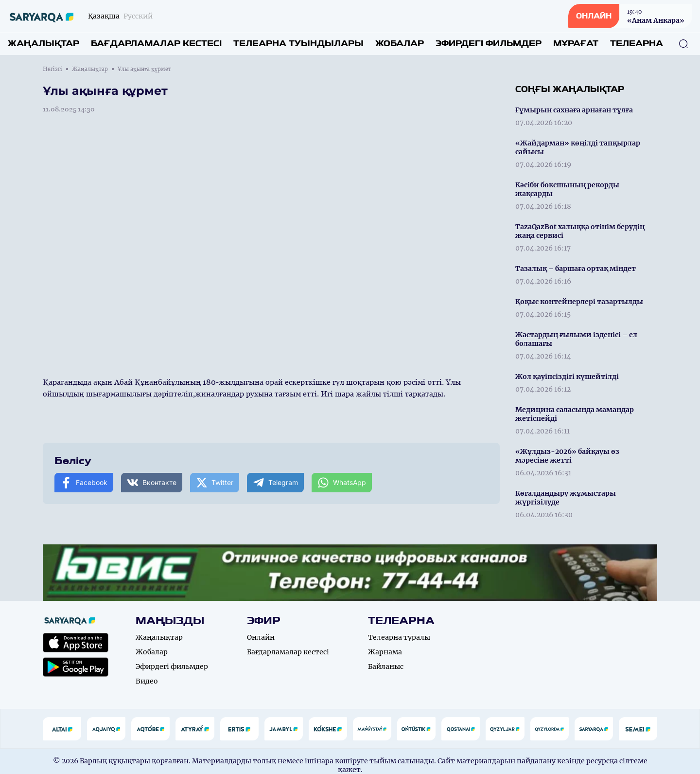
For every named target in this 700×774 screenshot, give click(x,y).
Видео (147, 681)
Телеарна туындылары (298, 43)
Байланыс (385, 666)
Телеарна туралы (399, 637)
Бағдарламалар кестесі (156, 43)
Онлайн (261, 637)
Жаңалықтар (43, 43)
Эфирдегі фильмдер (489, 43)
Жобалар (399, 43)
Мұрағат (575, 43)
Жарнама (385, 652)
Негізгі (52, 69)
